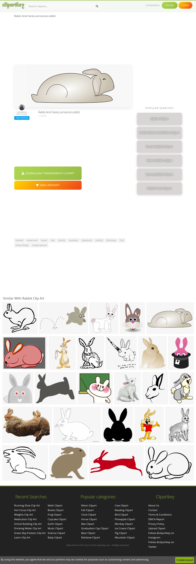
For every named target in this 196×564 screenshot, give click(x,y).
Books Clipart (55, 510)
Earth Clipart (55, 524)
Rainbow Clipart (90, 537)
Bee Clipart (87, 524)
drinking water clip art (27, 528)
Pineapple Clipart (125, 519)
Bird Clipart (121, 514)
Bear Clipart (88, 533)
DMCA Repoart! (48, 185)
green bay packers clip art (30, 533)
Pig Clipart (121, 533)
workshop (111, 240)
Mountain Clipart (125, 537)
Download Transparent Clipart (48, 173)
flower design (22, 245)
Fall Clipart (87, 510)
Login (185, 5)
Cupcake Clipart (57, 519)
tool (122, 240)
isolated (19, 240)
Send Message (21, 118)
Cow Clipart (121, 505)
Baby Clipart (55, 537)
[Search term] (63, 6)
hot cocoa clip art (25, 510)
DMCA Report (156, 519)
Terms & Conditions (160, 514)
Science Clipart (56, 533)
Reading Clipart (124, 510)
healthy (99, 240)
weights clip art (23, 514)
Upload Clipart (156, 528)
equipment (87, 240)
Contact (153, 510)
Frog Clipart (55, 514)
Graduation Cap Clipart (94, 528)
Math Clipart (55, 505)
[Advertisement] (73, 42)
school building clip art (28, 524)
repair (44, 240)
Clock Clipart (88, 514)
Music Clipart (55, 528)
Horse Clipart (89, 519)
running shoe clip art (27, 505)
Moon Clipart (89, 505)
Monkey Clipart (124, 524)
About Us (153, 505)
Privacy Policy (156, 524)
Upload (169, 5)
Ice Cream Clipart (125, 528)
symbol (61, 240)
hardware (73, 240)
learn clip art (22, 537)
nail (53, 240)
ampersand (32, 240)
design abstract (39, 245)
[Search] (97, 6)
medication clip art (25, 519)
